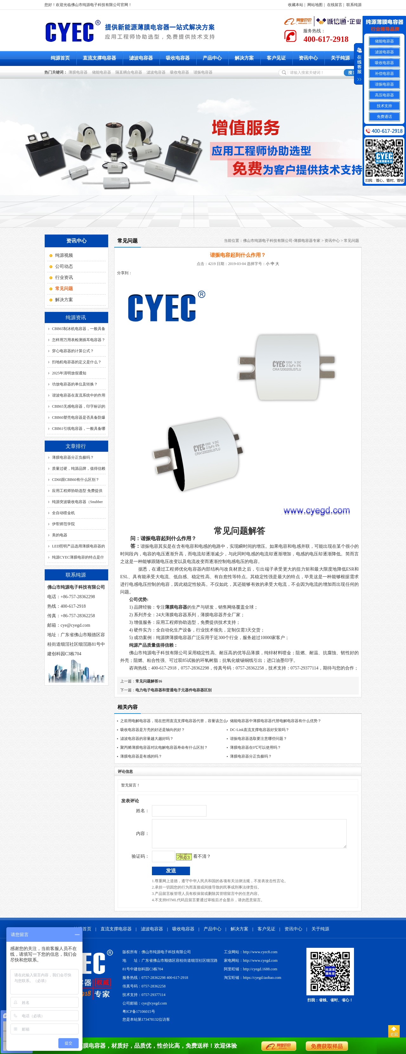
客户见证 (276, 58)
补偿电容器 (384, 73)
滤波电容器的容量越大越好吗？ (147, 738)
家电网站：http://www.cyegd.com (251, 965)
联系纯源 (354, 5)
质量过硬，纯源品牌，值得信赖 (78, 468)
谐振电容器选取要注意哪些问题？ (258, 738)
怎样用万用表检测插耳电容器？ (78, 340)
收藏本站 (295, 5)
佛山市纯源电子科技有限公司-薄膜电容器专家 (281, 240)
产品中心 (212, 58)
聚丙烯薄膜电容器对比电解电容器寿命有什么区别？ (164, 747)
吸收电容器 (178, 58)
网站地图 (315, 5)
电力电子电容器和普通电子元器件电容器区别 (173, 690)
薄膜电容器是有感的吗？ (141, 756)
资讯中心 (308, 58)
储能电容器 (102, 72)
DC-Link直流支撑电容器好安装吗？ (259, 729)
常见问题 (351, 240)
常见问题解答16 (148, 681)
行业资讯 (64, 277)
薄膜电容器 (79, 72)
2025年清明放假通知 (69, 373)
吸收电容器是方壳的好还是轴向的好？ (152, 729)
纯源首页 (60, 58)
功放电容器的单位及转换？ (75, 384)
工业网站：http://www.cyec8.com (251, 956)
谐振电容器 (203, 72)
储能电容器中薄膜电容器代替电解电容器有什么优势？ (275, 721)
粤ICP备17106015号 (138, 1016)
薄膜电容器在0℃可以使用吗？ (255, 747)
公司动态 (64, 266)
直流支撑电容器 (99, 58)
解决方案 (244, 58)
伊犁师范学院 (63, 524)
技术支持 (384, 106)
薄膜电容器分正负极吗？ (73, 457)
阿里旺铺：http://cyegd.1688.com (250, 974)
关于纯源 (340, 58)
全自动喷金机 (63, 513)
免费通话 (384, 116)
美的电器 (59, 535)
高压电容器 (384, 95)
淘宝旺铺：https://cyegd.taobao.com (252, 982)
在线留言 (334, 5)
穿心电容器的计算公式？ (73, 351)
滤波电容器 (141, 58)
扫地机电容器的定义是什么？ (77, 362)
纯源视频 (64, 255)
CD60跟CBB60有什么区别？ (75, 479)
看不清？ (189, 861)
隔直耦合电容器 (129, 72)
